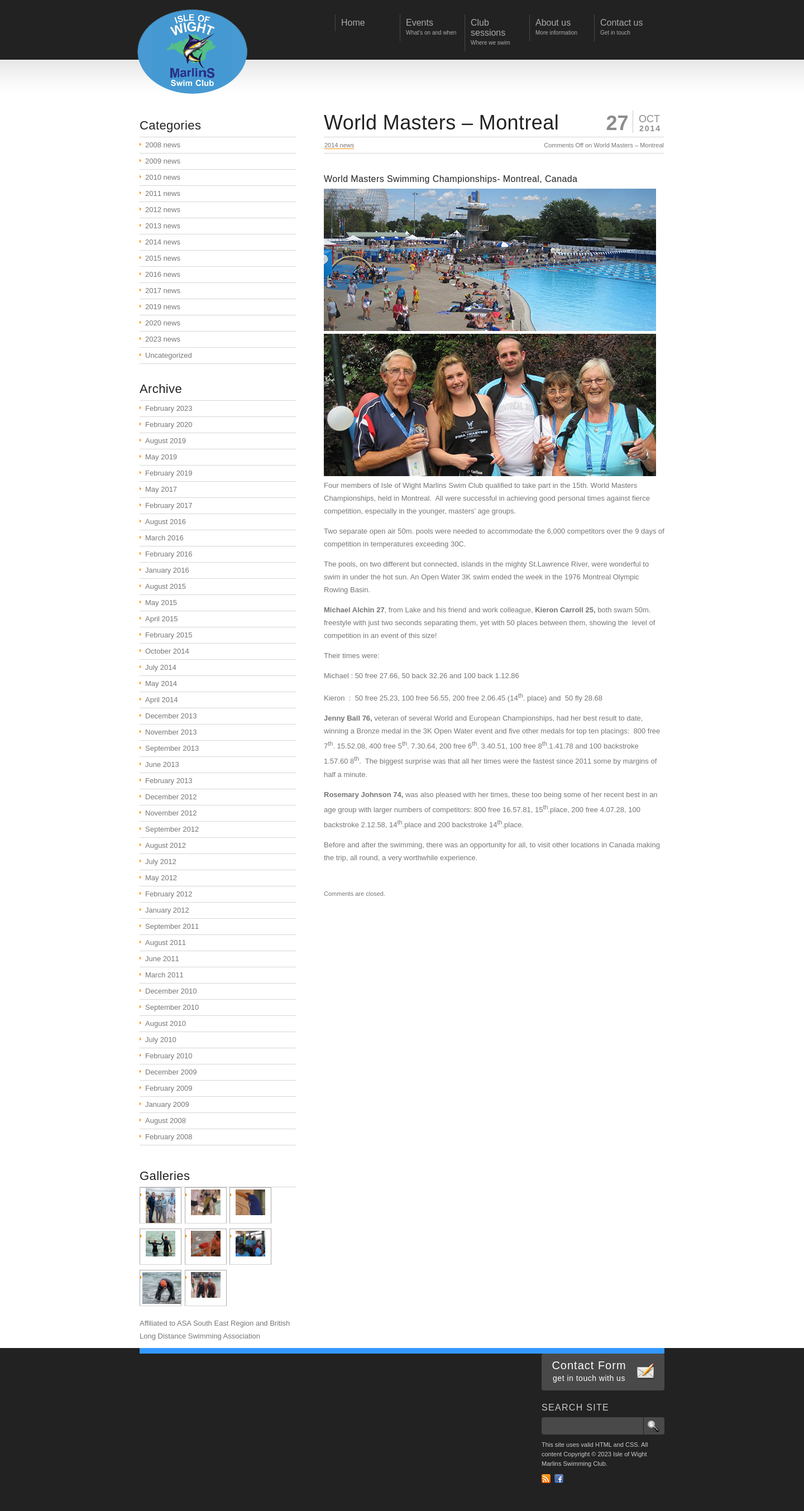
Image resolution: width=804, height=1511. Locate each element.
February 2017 (169, 505)
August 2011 (165, 942)
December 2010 (171, 991)
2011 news (162, 193)
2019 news (162, 307)
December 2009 (171, 1072)
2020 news (162, 323)
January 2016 (167, 570)
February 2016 (169, 554)
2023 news (162, 339)
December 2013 (171, 716)
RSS (546, 1478)
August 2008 (165, 1120)
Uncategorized (168, 355)
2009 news (162, 161)
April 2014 (161, 699)
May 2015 (161, 602)
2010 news (162, 177)
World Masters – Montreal (441, 122)
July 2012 (160, 861)
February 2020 (169, 424)
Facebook (558, 1478)
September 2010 (172, 1007)
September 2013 (172, 748)
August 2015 (165, 586)
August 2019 (165, 440)
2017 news (162, 290)
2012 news (162, 209)
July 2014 (160, 667)
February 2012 (169, 894)
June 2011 (162, 958)
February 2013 (169, 780)
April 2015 (161, 619)
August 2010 (165, 1023)
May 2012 (161, 878)
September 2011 (172, 926)
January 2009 (167, 1104)
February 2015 (169, 635)
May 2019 (161, 457)
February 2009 (169, 1088)
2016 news (162, 274)
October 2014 (167, 651)
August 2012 (165, 845)
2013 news (162, 226)
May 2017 (161, 489)
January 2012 (167, 910)
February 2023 (169, 408)
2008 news (162, 145)
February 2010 (169, 1056)
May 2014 (161, 683)
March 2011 (164, 975)
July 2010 (160, 1039)
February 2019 (169, 473)
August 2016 (165, 521)
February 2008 (169, 1137)
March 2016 (164, 538)
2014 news (339, 145)
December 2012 (171, 797)
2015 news (162, 258)
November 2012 (171, 813)
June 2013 (162, 764)
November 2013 (171, 732)
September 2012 (172, 829)
